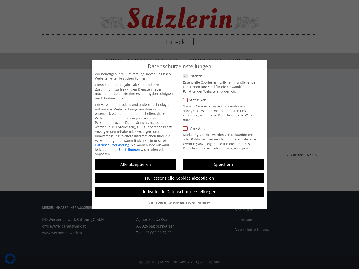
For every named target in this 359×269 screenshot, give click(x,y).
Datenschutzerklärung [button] (181, 202)
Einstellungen (129, 149)
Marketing (196, 128)
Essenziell (195, 76)
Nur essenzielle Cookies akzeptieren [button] (179, 178)
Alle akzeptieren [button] (135, 164)
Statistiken (196, 100)
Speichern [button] (223, 164)
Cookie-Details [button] (157, 202)
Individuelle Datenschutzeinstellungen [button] (179, 191)
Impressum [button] (203, 202)
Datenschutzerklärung (112, 145)
